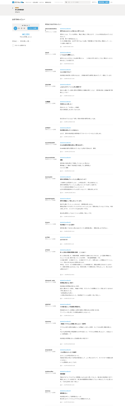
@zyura (47, 222)
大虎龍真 (47, 101)
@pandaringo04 (50, 198)
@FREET (48, 128)
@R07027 (48, 304)
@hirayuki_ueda (50, 280)
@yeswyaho (48, 177)
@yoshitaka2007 (50, 142)
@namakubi (48, 350)
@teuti (47, 52)
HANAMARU (48, 69)
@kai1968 (48, 84)
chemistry (48, 321)
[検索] (66, 2)
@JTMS (47, 237)
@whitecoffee (49, 371)
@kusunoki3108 (50, 157)
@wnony (47, 391)
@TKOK (47, 250)
